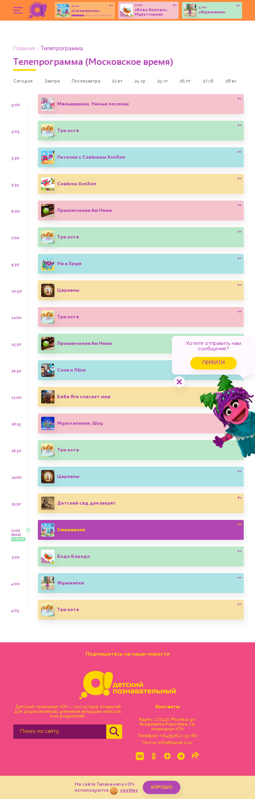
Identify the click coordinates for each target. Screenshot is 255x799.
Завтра (56, 82)
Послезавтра (92, 82)
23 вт (127, 82)
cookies (129, 790)
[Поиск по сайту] (59, 733)
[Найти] (114, 733)
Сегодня (24, 82)
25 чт (179, 82)
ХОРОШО (161, 787)
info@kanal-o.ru (175, 744)
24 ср (153, 82)
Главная (24, 48)
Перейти (202, 358)
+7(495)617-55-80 (178, 737)
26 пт (205, 82)
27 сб (230, 82)
